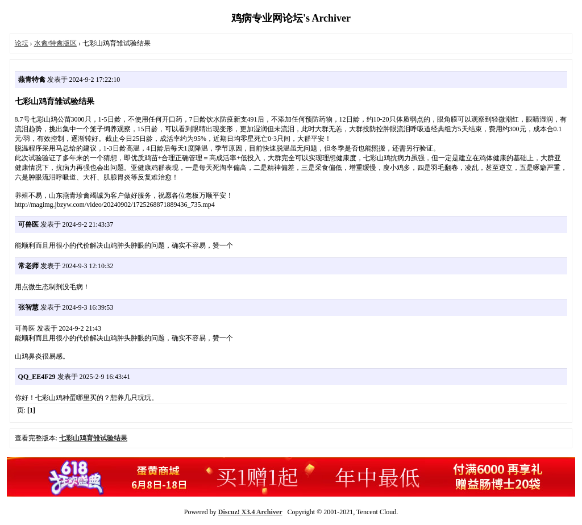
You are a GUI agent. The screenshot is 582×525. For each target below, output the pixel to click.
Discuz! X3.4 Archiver (250, 512)
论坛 (21, 43)
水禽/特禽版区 (55, 43)
